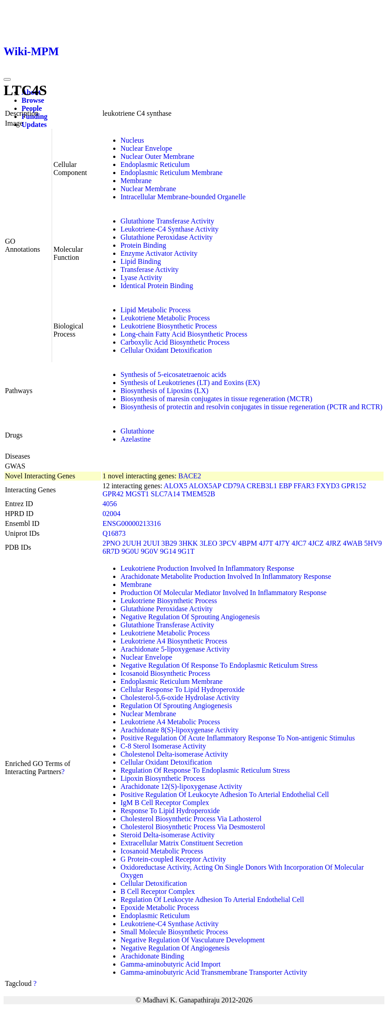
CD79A (234, 486)
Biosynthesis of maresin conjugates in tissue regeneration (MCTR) (216, 399)
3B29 (169, 543)
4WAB (353, 543)
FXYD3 (328, 486)
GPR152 (353, 486)
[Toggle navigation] (7, 79)
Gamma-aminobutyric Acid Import (170, 964)
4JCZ (316, 543)
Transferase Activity (149, 269)
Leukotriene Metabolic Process (165, 318)
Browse (33, 100)
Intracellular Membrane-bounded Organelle (183, 197)
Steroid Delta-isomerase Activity (167, 835)
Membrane (135, 180)
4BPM (247, 543)
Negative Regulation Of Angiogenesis (174, 948)
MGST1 (137, 494)
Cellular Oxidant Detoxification (166, 350)
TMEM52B (198, 494)
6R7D (110, 551)
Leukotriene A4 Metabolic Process (170, 722)
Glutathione (137, 431)
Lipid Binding (140, 261)
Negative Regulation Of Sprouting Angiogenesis (190, 617)
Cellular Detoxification (153, 883)
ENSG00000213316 (131, 523)
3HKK (188, 543)
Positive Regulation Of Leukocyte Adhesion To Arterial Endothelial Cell (224, 794)
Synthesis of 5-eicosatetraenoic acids (173, 374)
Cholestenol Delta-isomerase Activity (174, 754)
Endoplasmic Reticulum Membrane (171, 172)
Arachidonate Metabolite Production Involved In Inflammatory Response (225, 576)
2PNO (111, 543)
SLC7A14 (165, 494)
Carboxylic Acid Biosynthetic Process (174, 342)
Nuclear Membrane (148, 189)
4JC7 (298, 543)
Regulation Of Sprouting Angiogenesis (176, 705)
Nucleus (132, 140)
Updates (34, 124)
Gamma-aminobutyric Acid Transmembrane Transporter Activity (213, 972)
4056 (109, 504)
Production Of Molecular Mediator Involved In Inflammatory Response (223, 592)
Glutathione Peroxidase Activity (166, 237)
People (32, 108)
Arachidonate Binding (152, 956)
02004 (111, 513)
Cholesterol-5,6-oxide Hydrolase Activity (179, 697)
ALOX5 (175, 486)
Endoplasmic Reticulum (155, 164)
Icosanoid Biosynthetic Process (165, 673)
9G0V (150, 551)
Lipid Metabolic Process (155, 310)
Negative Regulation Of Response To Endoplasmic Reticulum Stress (218, 665)
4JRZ (333, 543)
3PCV (228, 543)
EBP (285, 486)
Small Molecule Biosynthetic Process (174, 932)
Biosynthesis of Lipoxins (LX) (164, 390)
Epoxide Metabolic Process (159, 907)
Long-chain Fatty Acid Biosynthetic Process (183, 334)
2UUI (151, 543)
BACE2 (189, 476)
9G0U (130, 551)
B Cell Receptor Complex (157, 891)
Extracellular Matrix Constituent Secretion (181, 843)
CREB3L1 (262, 486)
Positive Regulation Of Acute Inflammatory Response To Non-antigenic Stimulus (237, 738)
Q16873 (114, 533)
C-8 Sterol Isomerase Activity (163, 746)
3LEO (208, 543)
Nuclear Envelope (146, 148)
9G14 (168, 551)
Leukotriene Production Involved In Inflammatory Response (207, 568)
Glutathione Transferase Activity (167, 221)
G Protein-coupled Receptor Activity (173, 859)
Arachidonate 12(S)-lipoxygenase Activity (181, 786)
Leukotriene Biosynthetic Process (168, 326)
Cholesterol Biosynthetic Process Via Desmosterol (192, 827)
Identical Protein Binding (156, 285)
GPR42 (112, 494)
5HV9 (373, 543)
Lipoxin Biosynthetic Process (162, 778)
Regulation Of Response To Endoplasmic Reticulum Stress (205, 770)
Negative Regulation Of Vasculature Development (192, 940)
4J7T (266, 543)
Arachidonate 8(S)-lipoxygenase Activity (179, 730)
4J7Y (282, 543)
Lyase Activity (141, 277)
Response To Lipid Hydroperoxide (170, 810)
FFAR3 (304, 486)
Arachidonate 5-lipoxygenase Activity (174, 649)
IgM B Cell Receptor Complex (164, 802)
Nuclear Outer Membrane (157, 156)
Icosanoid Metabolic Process (161, 851)
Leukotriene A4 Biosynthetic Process (173, 641)
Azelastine (135, 439)
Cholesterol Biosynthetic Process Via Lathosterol (190, 819)
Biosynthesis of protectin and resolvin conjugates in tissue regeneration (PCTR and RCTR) (251, 407)
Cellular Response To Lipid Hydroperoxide (182, 689)
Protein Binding (143, 245)
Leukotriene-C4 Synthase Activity (169, 229)
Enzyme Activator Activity (159, 253)
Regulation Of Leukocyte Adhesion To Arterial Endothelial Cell (212, 899)
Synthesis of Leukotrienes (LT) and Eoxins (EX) (190, 382)
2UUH (131, 543)
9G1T (186, 551)
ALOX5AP (205, 486)
